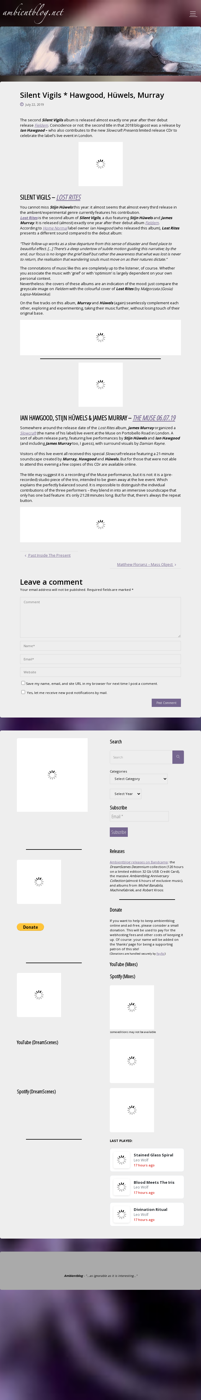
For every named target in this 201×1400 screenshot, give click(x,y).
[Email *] (139, 816)
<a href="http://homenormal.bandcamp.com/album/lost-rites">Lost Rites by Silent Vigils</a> (100, 337)
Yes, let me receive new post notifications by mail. (64, 692)
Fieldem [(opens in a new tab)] (41, 125)
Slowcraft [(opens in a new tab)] (28, 433)
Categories (118, 771)
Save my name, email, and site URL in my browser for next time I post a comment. (89, 683)
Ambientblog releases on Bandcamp (139, 862)
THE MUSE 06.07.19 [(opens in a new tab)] (154, 417)
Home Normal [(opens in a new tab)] (55, 228)
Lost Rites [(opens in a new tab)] (28, 217)
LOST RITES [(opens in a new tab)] (68, 197)
